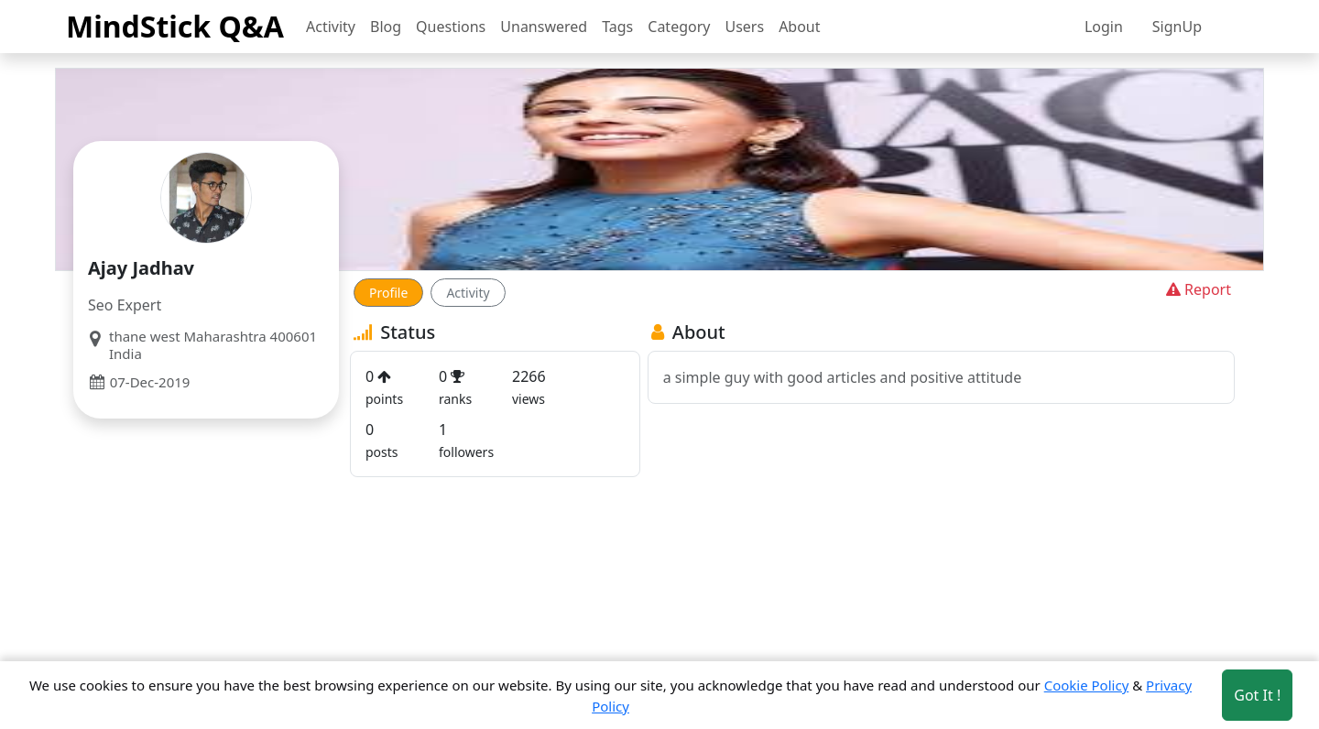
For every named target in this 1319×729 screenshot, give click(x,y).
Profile (388, 292)
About (799, 26)
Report (1196, 289)
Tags (617, 26)
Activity (330, 26)
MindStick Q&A (175, 26)
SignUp (1177, 26)
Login (1104, 26)
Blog (385, 26)
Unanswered (543, 26)
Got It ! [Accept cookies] (1257, 695)
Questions (450, 26)
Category (679, 26)
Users (744, 26)
